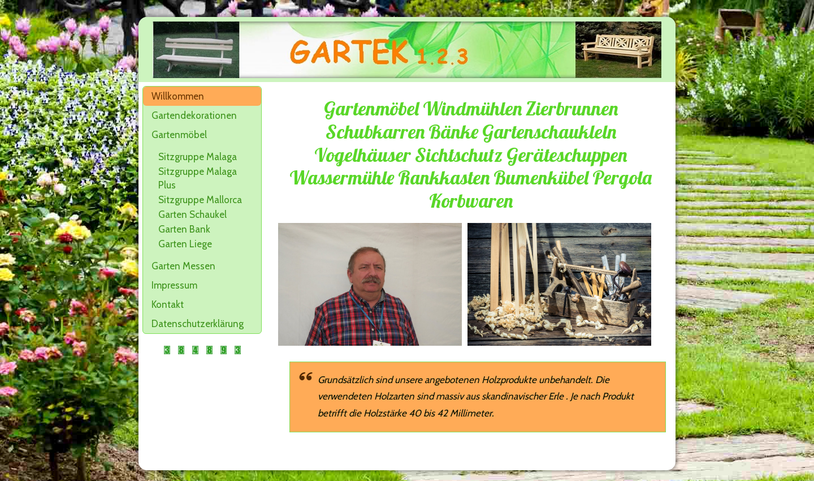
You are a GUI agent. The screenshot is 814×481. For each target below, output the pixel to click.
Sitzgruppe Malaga (197, 156)
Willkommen (177, 96)
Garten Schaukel (192, 214)
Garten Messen (183, 266)
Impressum (174, 285)
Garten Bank (184, 229)
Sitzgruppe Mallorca (200, 199)
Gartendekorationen (194, 115)
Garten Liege (185, 244)
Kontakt (167, 304)
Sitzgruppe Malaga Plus (197, 178)
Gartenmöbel (179, 134)
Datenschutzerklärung (197, 323)
